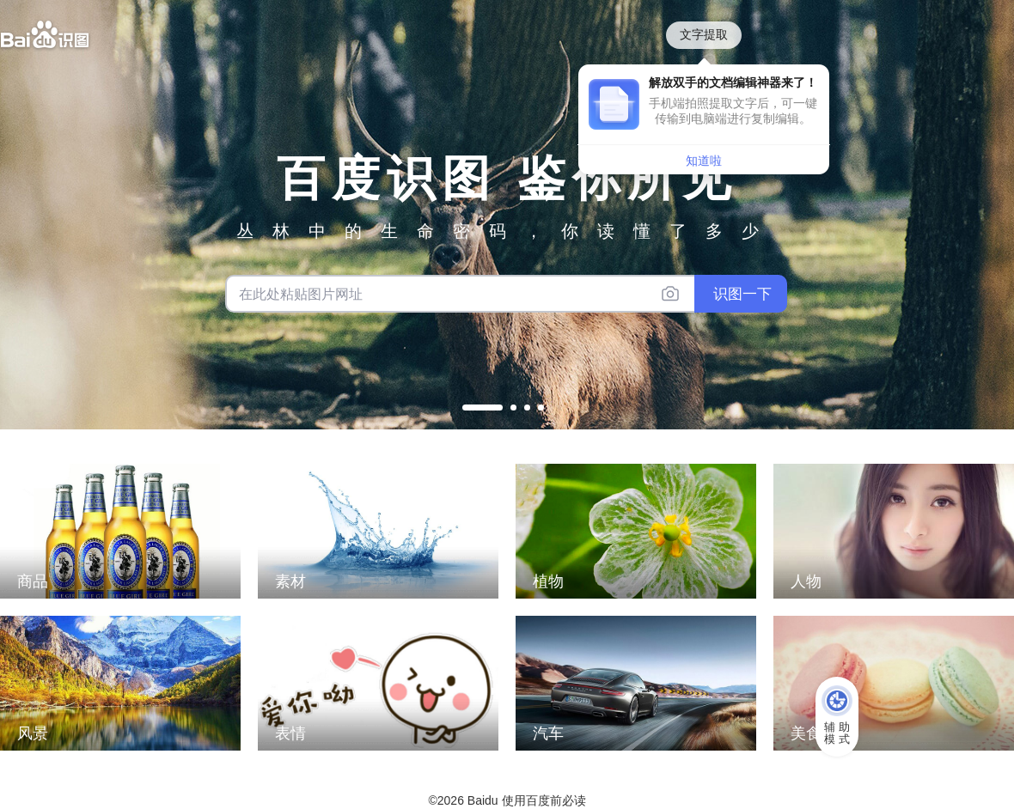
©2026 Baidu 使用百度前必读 (506, 800)
